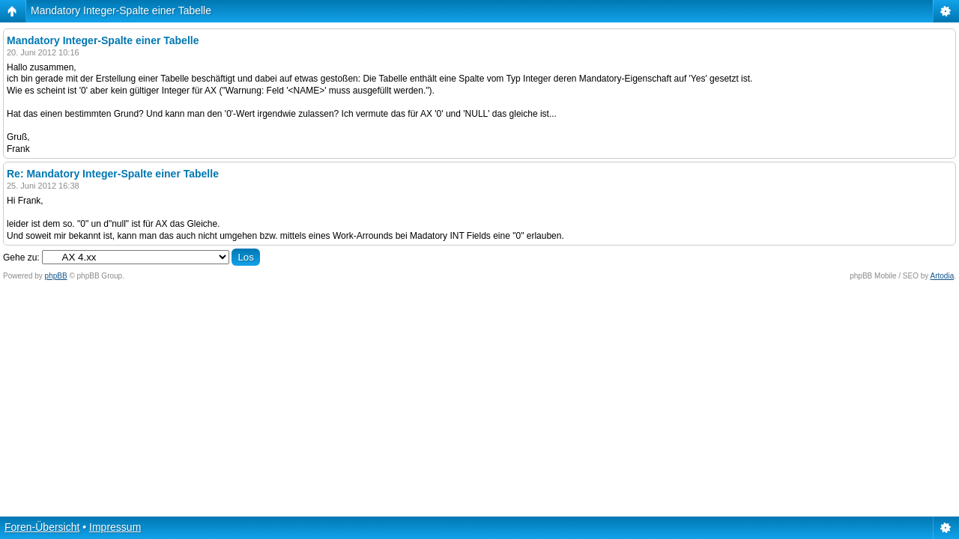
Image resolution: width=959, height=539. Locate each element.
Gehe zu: (21, 257)
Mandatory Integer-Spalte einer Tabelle (121, 10)
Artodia (943, 276)
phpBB (56, 276)
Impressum (115, 527)
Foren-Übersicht (41, 527)
